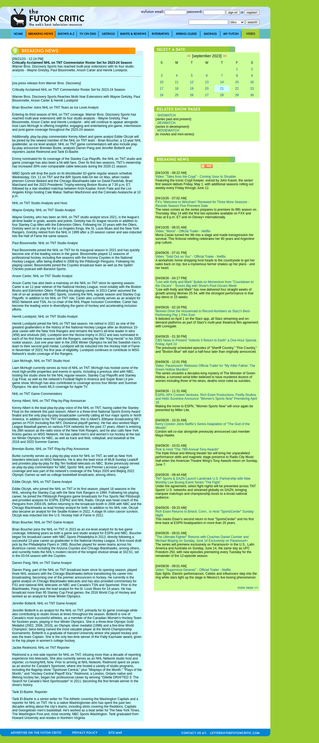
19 (192, 88)
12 (192, 82)
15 (237, 82)
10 (161, 82)
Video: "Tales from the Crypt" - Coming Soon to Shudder (195, 177)
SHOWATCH (166, 115)
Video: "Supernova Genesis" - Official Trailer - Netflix (193, 570)
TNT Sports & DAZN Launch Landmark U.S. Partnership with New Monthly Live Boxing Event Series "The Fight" (202, 480)
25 (176, 95)
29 (237, 95)
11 (176, 82)
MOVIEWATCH (168, 130)
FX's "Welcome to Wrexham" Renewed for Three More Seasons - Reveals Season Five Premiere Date (202, 204)
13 (206, 82)
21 (222, 88)
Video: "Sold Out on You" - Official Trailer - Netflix (190, 256)
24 (161, 95)
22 (237, 88)
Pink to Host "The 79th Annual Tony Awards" (187, 449)
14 (222, 82)
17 (161, 88)
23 (252, 88)
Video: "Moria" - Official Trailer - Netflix (182, 231)
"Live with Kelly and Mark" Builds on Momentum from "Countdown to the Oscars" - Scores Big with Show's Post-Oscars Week (204, 284)
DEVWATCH (166, 123)
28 (222, 95)
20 (206, 88)
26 (192, 95)
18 (176, 88)
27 (206, 95)
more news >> (248, 588)
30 (252, 95)
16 (252, 82)
